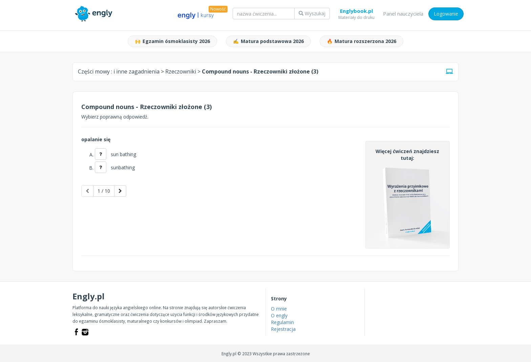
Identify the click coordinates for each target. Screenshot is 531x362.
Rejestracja (283, 329)
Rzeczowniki (180, 71)
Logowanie (446, 13)
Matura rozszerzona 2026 (361, 41)
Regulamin (282, 322)
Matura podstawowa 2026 (268, 41)
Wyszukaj (312, 13)
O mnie (279, 308)
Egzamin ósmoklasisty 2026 (172, 41)
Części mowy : (119, 71)
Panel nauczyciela (403, 13)
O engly (279, 315)
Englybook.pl (356, 12)
